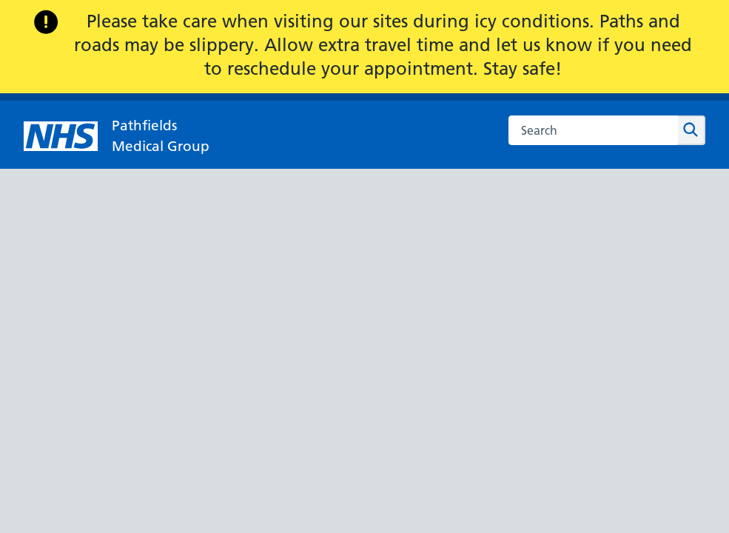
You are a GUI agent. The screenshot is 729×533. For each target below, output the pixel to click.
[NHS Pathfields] (116, 136)
